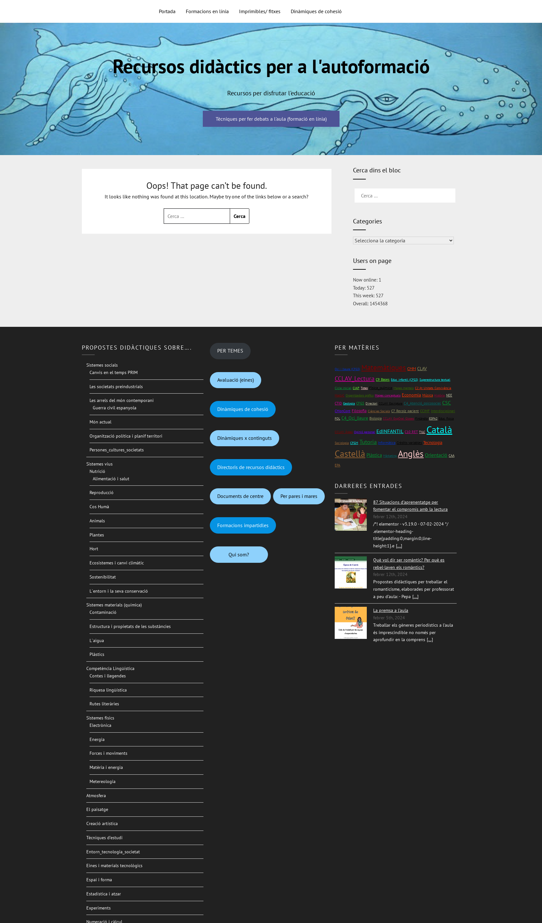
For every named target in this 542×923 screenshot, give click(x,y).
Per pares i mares (298, 496)
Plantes (97, 535)
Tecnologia (432, 442)
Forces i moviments (108, 753)
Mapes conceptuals (387, 395)
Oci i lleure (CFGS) (347, 369)
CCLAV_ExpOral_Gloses (398, 418)
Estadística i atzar (103, 894)
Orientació (436, 454)
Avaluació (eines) (235, 380)
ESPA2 (433, 418)
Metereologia (103, 781)
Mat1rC (339, 395)
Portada (167, 11)
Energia (97, 739)
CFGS (360, 403)
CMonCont (342, 411)
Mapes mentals (403, 388)
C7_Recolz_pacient (405, 411)
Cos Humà (99, 506)
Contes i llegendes (108, 676)
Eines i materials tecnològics (114, 865)
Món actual (100, 422)
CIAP (356, 388)
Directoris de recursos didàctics (251, 467)
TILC (422, 432)
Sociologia (342, 443)
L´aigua (97, 640)
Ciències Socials (379, 411)
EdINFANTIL (389, 431)
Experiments (98, 908)
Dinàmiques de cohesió (316, 11)
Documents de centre (240, 496)
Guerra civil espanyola (114, 408)
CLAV (422, 368)
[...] (399, 546)
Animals (97, 521)
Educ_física (446, 418)
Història (439, 395)
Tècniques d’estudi (104, 837)
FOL (337, 418)
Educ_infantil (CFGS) (404, 380)
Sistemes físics (100, 718)
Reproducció (102, 492)
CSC (446, 402)
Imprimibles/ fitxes (259, 11)
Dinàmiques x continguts (244, 438)
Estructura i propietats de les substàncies (130, 626)
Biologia (375, 418)
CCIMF (425, 410)
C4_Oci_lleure (354, 418)
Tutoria (368, 442)
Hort (94, 549)
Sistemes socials (102, 365)
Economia (411, 395)
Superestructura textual (434, 380)
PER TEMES (230, 350)
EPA (337, 465)
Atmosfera (96, 795)
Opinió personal (364, 432)
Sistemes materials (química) (114, 605)
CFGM (354, 443)
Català (439, 429)
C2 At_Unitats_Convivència (433, 388)
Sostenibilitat (103, 577)
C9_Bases (383, 379)
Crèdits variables (409, 442)
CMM (411, 368)
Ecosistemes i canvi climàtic (117, 563)
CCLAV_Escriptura (390, 403)
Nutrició (97, 471)
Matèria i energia (106, 767)
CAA (451, 455)
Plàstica (374, 455)
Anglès (411, 453)
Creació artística (102, 823)
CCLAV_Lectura (354, 378)
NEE (449, 395)
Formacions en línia (207, 11)
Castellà (350, 453)
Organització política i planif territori (126, 436)
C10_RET (411, 432)
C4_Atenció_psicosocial (422, 403)
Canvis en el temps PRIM (114, 372)
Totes (364, 388)
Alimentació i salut (111, 479)
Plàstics (97, 654)
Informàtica (386, 442)
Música (427, 395)
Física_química (380, 387)
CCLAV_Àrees (344, 432)
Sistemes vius (99, 464)
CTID (338, 403)
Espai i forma (99, 880)
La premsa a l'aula (390, 610)
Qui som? (238, 554)
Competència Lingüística (110, 668)
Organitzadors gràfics (360, 395)
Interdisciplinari (443, 410)
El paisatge (97, 809)
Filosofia (359, 411)
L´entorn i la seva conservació (119, 591)
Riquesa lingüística (108, 690)
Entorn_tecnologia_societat (113, 852)
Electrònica (100, 725)
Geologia (349, 403)
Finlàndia (421, 418)
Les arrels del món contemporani (122, 400)
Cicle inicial (343, 388)
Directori (371, 403)
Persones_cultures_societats (117, 450)
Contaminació (103, 612)
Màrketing (390, 456)
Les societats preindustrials (116, 386)
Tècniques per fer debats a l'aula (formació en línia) (271, 119)
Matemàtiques (383, 367)
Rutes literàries (104, 704)
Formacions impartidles (243, 525)
